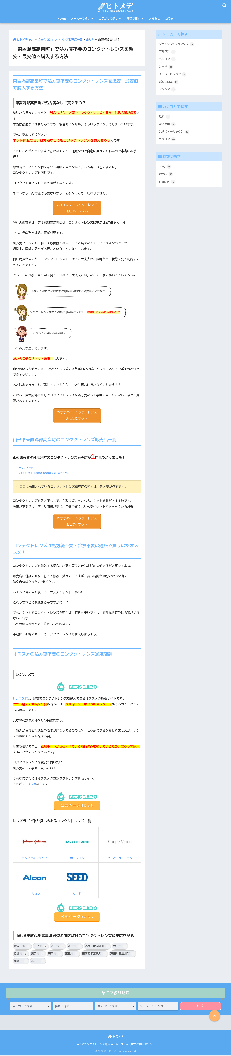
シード (77, 881)
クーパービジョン (174, 76)
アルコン (34, 881)
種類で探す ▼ (135, 18)
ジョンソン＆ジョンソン (34, 845)
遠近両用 (168, 128)
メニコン (168, 60)
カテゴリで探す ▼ (110, 18)
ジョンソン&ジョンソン (178, 44)
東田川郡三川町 (122, 955)
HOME (62, 18)
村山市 (120, 948)
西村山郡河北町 (97, 948)
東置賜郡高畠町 (94, 955)
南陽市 (21, 962)
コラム (169, 18)
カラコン (168, 145)
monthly (167, 188)
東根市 (72, 955)
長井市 (21, 955)
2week (166, 180)
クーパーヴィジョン (120, 845)
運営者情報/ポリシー (142, 1045)
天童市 (55, 955)
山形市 (41, 948)
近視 (165, 120)
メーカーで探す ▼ (82, 18)
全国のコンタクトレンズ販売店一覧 (65, 39)
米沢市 (38, 962)
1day (165, 172)
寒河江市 (22, 948)
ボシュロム (77, 845)
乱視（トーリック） (175, 136)
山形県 (97, 39)
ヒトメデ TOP (25, 39)
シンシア (168, 93)
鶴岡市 (38, 955)
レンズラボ (20, 700)
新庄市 (75, 948)
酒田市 (58, 948)
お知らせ (154, 18)
